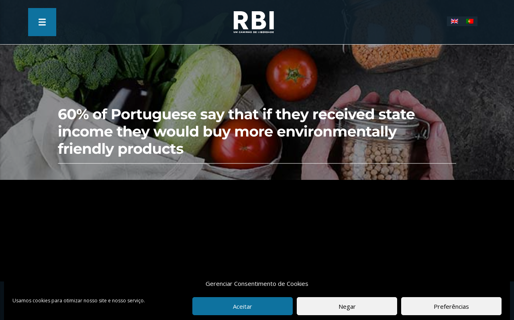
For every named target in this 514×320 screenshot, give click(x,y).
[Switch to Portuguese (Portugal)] (469, 21)
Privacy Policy (276, 299)
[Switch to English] (454, 21)
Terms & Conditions (222, 299)
